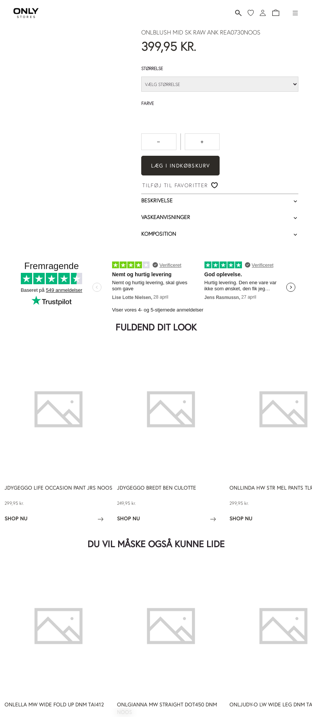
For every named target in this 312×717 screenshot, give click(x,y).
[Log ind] (263, 13)
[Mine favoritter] (251, 13)
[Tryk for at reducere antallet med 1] (158, 141)
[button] (275, 13)
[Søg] (238, 13)
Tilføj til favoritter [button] (175, 185)
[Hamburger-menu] (295, 13)
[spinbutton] (180, 141)
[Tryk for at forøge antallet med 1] (202, 141)
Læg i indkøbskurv (180, 165)
